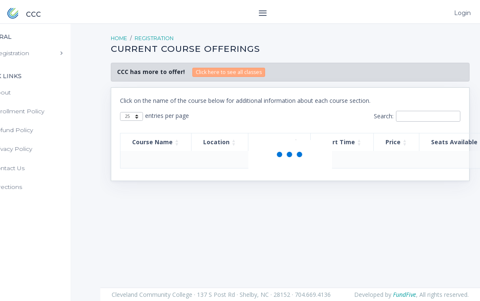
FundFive (404, 294)
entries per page (167, 116)
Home (119, 38)
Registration (154, 38)
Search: (383, 116)
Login (461, 13)
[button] (176, 142)
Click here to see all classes (229, 72)
